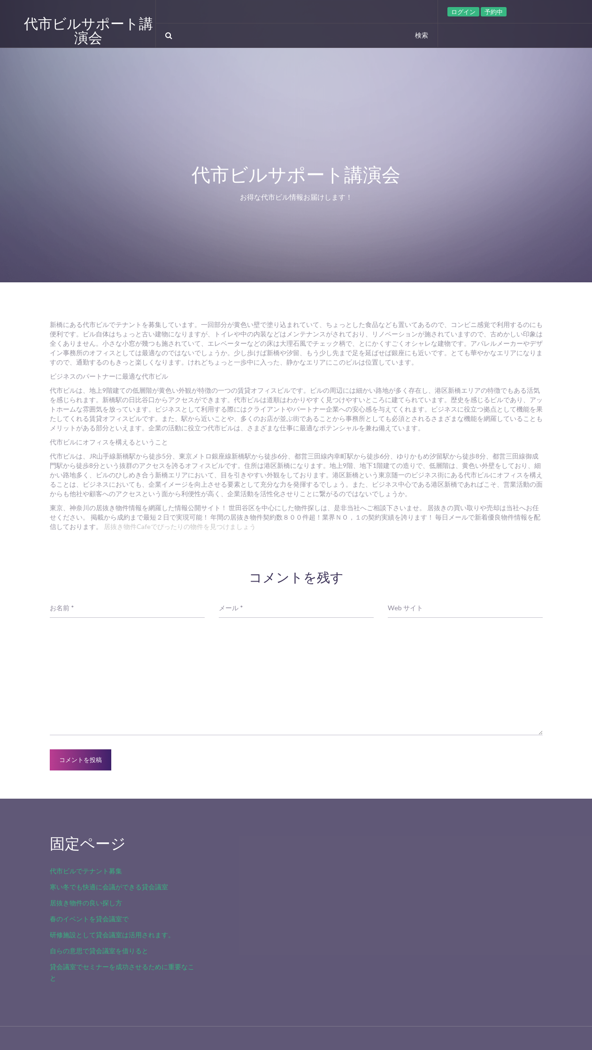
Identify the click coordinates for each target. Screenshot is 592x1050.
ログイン (463, 12)
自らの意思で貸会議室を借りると (99, 951)
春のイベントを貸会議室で (89, 919)
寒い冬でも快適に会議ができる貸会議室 (109, 887)
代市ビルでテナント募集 (86, 871)
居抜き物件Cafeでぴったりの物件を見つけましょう (180, 526)
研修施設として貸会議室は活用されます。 (112, 935)
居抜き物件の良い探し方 (86, 903)
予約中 (493, 12)
